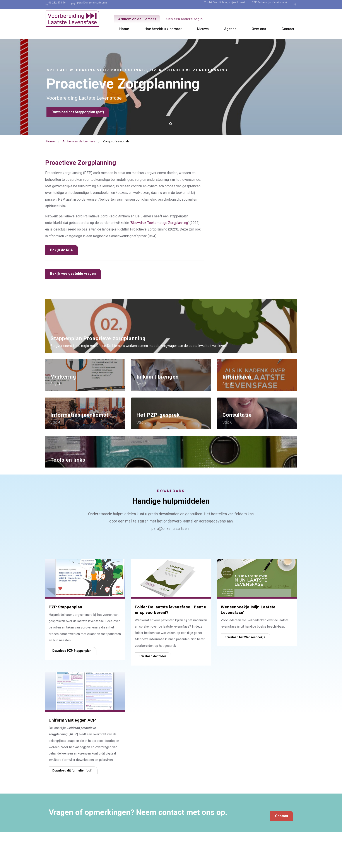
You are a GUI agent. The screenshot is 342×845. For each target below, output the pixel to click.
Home (124, 29)
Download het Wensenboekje (244, 649)
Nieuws (203, 29)
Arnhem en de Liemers (139, 19)
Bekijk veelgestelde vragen (73, 273)
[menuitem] (57, 4)
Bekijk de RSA (61, 250)
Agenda (230, 29)
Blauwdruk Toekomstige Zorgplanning (159, 223)
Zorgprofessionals (116, 141)
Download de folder (152, 669)
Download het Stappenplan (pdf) (77, 117)
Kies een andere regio (190, 19)
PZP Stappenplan (65, 619)
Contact (288, 29)
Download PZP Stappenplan (71, 663)
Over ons (259, 29)
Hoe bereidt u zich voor (163, 29)
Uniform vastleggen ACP (72, 732)
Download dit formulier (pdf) (72, 783)
